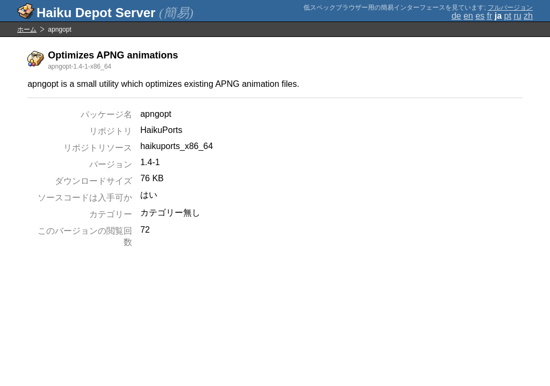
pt (507, 15)
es (479, 15)
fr (490, 15)
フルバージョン (510, 7)
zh (528, 15)
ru (517, 15)
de (456, 15)
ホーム (27, 29)
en (468, 15)
